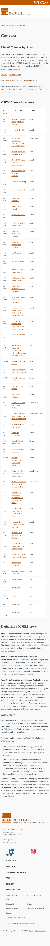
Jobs (7, 899)
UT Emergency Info (34, 895)
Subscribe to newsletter (35, 908)
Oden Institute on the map (15, 917)
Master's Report (17, 579)
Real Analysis (16, 253)
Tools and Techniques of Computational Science (19, 121)
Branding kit (10, 904)
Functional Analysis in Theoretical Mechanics (19, 299)
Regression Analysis (18, 215)
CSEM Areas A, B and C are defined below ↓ (22, 81)
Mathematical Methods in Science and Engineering (18, 288)
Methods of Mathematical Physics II (16, 244)
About (9, 855)
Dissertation (16, 588)
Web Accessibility (40, 931)
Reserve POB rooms (13, 908)
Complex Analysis (18, 261)
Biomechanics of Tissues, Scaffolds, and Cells (18, 524)
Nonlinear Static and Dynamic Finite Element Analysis (19, 484)
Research (10, 867)
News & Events (13, 890)
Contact (9, 913)
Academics (12, 25)
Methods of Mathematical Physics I (16, 233)
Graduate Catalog (26, 89)
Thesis (14, 596)
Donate (29, 904)
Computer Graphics (18, 130)
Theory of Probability (19, 182)
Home (4, 25)
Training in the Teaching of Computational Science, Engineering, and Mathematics (19, 350)
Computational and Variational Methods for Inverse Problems (19, 416)
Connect (10, 884)
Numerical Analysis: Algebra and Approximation (18, 162)
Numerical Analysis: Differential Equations (18, 173)
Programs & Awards (16, 872)
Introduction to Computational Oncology (17, 535)
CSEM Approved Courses (11, 75)
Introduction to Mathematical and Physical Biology (18, 546)
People (9, 878)
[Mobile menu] (46, 11)
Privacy (31, 931)
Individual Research (18, 335)
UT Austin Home (11, 895)
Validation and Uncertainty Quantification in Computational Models (17, 498)
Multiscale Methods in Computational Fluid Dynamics (18, 473)
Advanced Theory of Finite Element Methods (18, 405)
